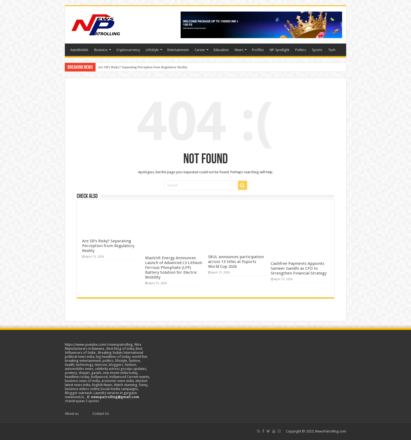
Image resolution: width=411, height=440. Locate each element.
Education (221, 50)
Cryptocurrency (128, 50)
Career (200, 50)
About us (72, 414)
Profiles (258, 50)
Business (101, 50)
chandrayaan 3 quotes (82, 401)
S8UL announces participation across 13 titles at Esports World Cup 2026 (236, 261)
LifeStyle (152, 50)
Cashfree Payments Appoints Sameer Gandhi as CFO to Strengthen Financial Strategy (298, 268)
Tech (331, 50)
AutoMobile (79, 50)
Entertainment (178, 50)
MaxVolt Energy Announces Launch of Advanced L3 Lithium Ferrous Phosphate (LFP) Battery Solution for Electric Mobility (173, 267)
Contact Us (100, 414)
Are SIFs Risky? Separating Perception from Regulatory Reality (143, 67)
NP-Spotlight (279, 50)
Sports (317, 50)
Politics (300, 50)
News (239, 50)
